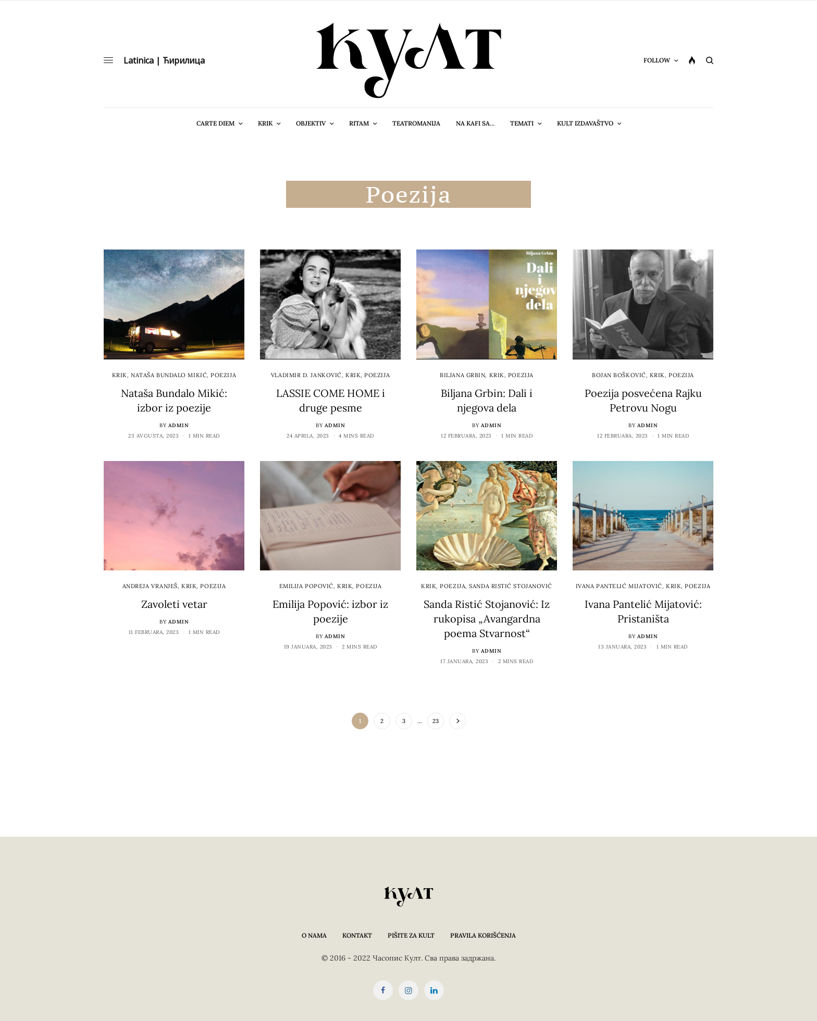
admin (178, 425)
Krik (119, 375)
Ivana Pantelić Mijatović (619, 586)
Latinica (138, 60)
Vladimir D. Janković (306, 375)
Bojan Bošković (619, 375)
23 (435, 721)
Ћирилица (184, 60)
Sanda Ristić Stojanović (510, 586)
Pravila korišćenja (483, 935)
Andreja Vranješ (150, 586)
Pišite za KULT (411, 935)
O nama (314, 935)
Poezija (223, 375)
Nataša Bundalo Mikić (169, 375)
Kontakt (357, 935)
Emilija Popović (306, 586)
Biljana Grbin (462, 375)
